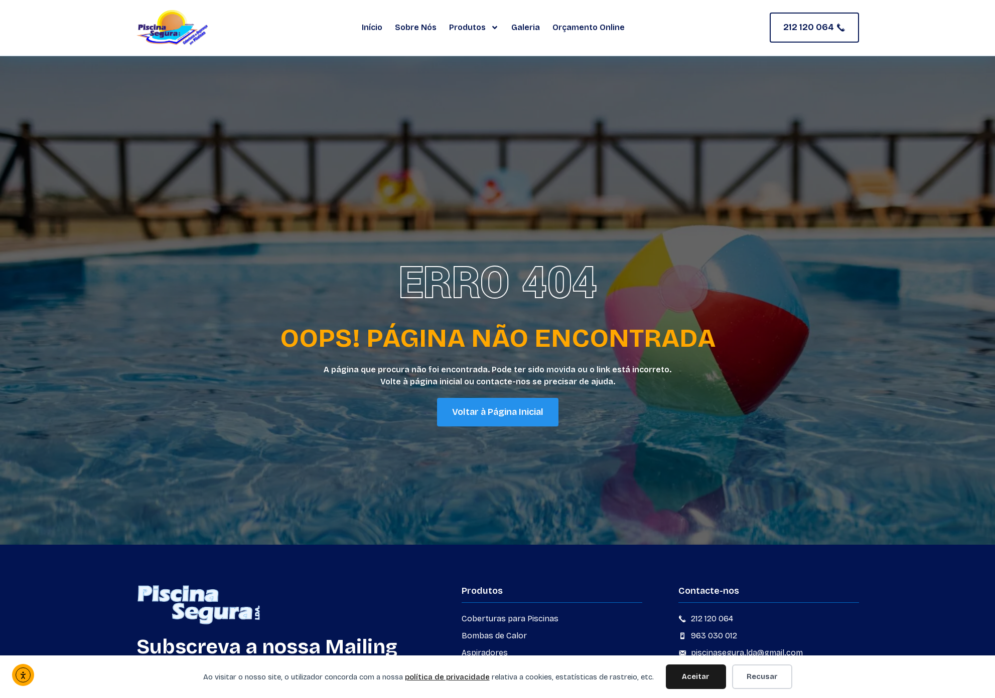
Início (372, 27)
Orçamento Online (588, 27)
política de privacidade (447, 676)
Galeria (525, 27)
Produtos (474, 28)
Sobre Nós (416, 27)
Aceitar (695, 676)
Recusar (762, 676)
